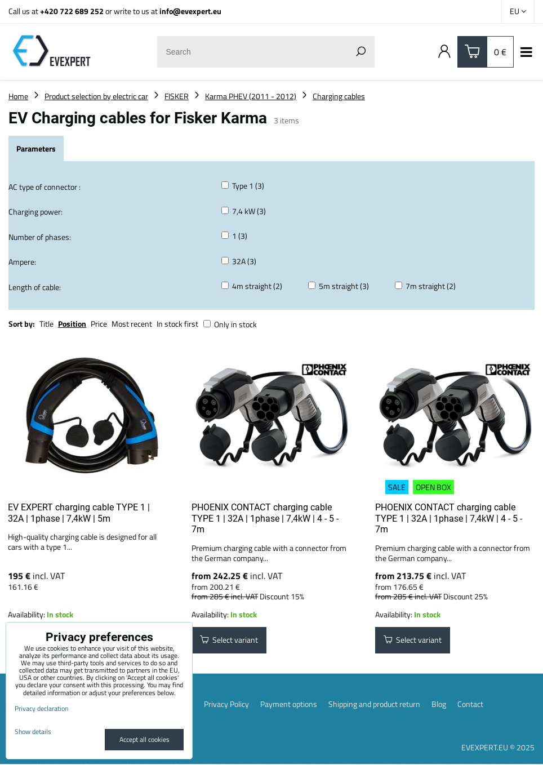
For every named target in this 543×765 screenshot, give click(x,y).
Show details (33, 731)
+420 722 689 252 (72, 11)
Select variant (229, 641)
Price (99, 324)
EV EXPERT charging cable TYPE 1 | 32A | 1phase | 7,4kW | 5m (79, 513)
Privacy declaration (41, 708)
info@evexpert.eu (190, 11)
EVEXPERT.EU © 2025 (498, 748)
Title (46, 324)
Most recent (132, 324)
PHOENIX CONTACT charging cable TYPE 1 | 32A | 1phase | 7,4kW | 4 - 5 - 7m (265, 518)
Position (72, 324)
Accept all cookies (144, 739)
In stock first (177, 324)
